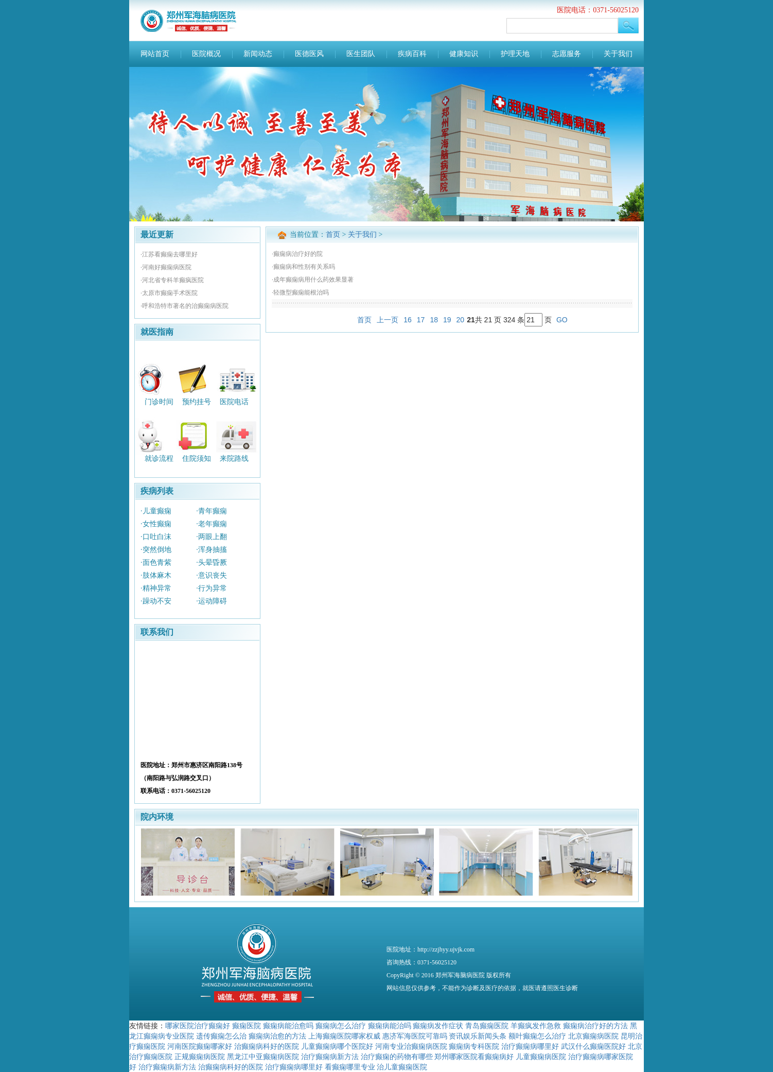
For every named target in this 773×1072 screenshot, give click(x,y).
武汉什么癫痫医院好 (593, 1046)
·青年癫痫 (211, 511)
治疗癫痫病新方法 (330, 1056)
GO (562, 320)
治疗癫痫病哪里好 (530, 1046)
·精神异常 (155, 588)
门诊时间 (159, 401)
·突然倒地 (155, 550)
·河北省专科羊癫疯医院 (172, 280)
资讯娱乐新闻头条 (477, 1036)
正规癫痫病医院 (199, 1056)
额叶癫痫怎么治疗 (537, 1036)
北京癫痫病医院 (593, 1036)
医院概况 (206, 54)
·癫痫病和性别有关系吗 (303, 266)
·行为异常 (211, 588)
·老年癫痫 (211, 524)
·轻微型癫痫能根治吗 (300, 292)
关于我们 (618, 54)
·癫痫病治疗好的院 (297, 253)
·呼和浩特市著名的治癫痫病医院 (184, 305)
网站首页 (154, 54)
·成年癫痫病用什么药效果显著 (313, 279)
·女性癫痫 (155, 524)
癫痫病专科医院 (474, 1046)
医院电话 (234, 401)
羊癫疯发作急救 (536, 1026)
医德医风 (309, 54)
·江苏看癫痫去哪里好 (169, 254)
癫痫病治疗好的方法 (595, 1026)
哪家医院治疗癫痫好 (197, 1026)
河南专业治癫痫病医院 (411, 1046)
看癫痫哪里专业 (350, 1067)
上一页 (387, 320)
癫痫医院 (246, 1026)
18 (434, 320)
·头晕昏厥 (211, 562)
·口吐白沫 (155, 537)
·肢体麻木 (155, 575)
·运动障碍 (211, 601)
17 (421, 320)
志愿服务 (566, 54)
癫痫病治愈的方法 (277, 1036)
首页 (333, 234)
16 (407, 320)
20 (460, 320)
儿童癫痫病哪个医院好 (337, 1046)
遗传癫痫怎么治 (221, 1036)
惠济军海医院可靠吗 (414, 1036)
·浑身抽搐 (211, 550)
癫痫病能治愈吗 (288, 1026)
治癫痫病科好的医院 (266, 1046)
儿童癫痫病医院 (541, 1056)
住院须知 (196, 458)
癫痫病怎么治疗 (340, 1026)
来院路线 (234, 458)
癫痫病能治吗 (389, 1026)
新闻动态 (257, 54)
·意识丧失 (211, 575)
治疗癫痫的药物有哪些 (397, 1056)
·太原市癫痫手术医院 (169, 293)
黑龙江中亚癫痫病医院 (263, 1056)
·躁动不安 (155, 601)
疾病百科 (412, 54)
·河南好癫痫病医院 (165, 267)
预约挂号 (196, 401)
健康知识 (463, 54)
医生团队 (360, 54)
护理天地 (515, 54)
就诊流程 (159, 458)
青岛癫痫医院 (486, 1026)
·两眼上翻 (211, 537)
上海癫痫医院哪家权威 (344, 1036)
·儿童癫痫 (155, 511)
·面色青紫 (155, 562)
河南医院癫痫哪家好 (199, 1046)
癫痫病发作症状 (438, 1026)
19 (447, 320)
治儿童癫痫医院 (402, 1067)
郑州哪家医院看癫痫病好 (474, 1056)
